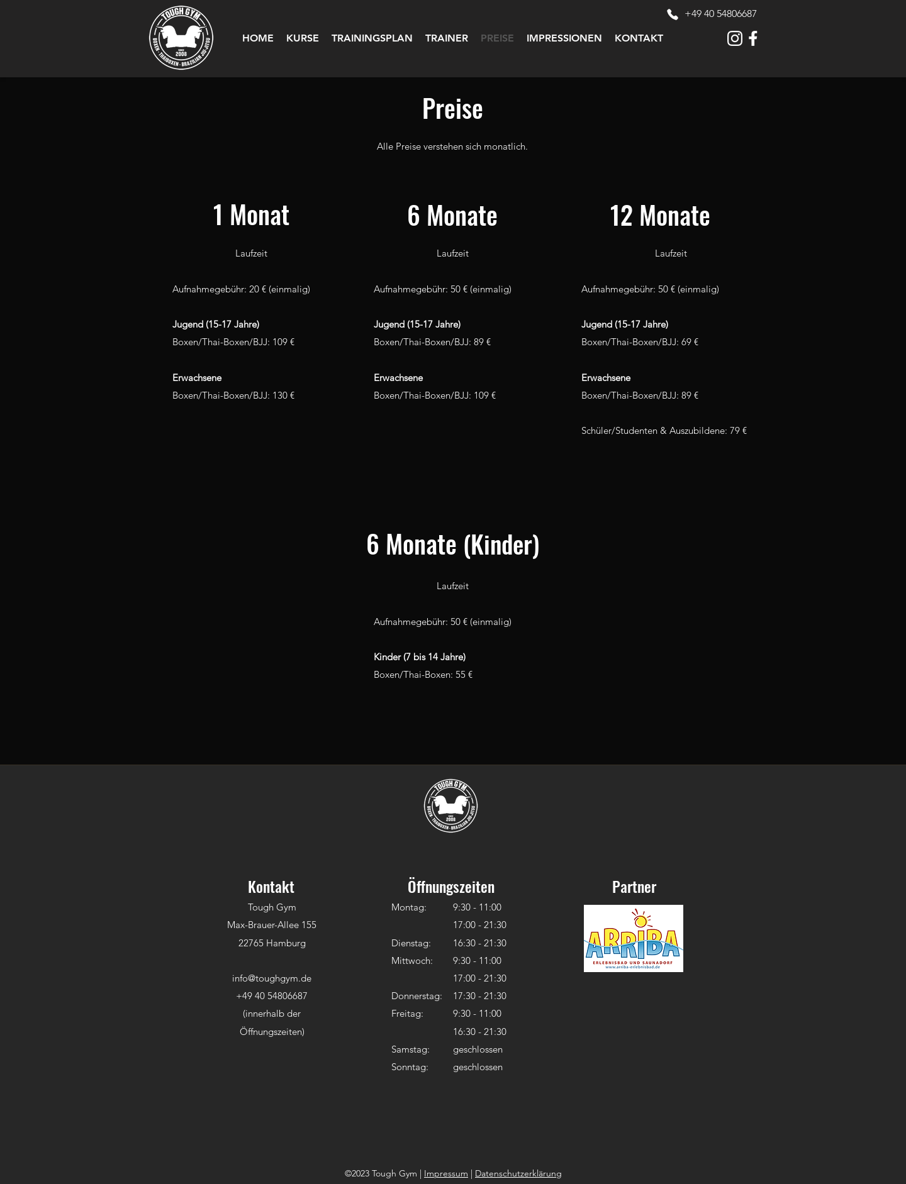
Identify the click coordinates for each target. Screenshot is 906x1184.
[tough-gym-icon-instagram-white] (734, 38)
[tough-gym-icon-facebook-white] (753, 38)
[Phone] (672, 14)
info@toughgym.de (271, 978)
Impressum (446, 1173)
